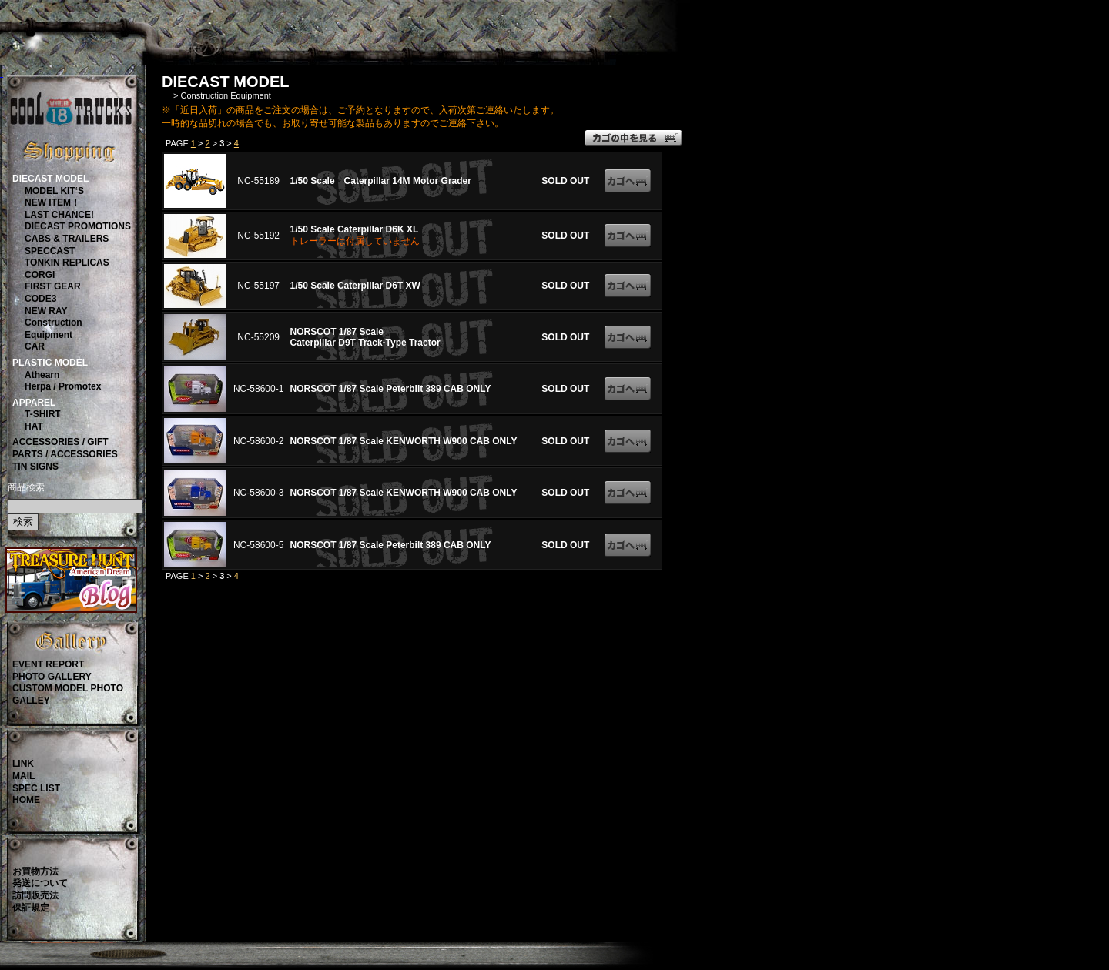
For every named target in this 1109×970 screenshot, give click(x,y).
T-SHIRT (43, 414)
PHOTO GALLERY (52, 676)
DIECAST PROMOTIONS (78, 226)
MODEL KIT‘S (54, 191)
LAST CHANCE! (59, 214)
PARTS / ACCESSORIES (65, 454)
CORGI (40, 274)
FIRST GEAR (53, 286)
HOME (26, 799)
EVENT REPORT (48, 664)
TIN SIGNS (35, 466)
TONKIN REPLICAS (67, 262)
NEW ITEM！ (52, 202)
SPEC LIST (36, 788)
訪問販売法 (35, 895)
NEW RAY (46, 311)
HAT (34, 426)
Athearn (42, 375)
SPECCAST (50, 251)
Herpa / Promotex (63, 386)
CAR (35, 346)
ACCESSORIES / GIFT (60, 441)
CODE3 (40, 298)
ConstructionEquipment (53, 328)
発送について (40, 883)
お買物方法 (35, 871)
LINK (23, 763)
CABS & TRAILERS (67, 238)
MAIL (23, 776)
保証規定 (30, 907)
